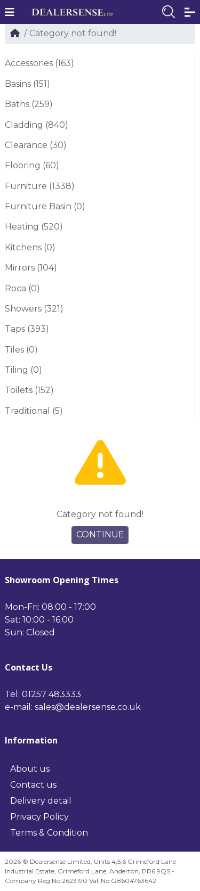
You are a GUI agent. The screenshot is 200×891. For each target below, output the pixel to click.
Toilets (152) (29, 390)
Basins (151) (27, 84)
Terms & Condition (49, 833)
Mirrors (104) (31, 268)
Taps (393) (27, 329)
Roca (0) (22, 288)
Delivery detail (40, 801)
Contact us (33, 785)
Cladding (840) (36, 125)
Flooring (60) (32, 165)
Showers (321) (34, 309)
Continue (100, 534)
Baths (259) (29, 104)
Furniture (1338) (40, 186)
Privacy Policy (39, 817)
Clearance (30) (36, 145)
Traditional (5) (34, 411)
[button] (9, 12)
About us (30, 769)
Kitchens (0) (30, 247)
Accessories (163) (39, 63)
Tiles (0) (21, 350)
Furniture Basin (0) (45, 206)
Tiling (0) (23, 370)
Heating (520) (34, 227)
